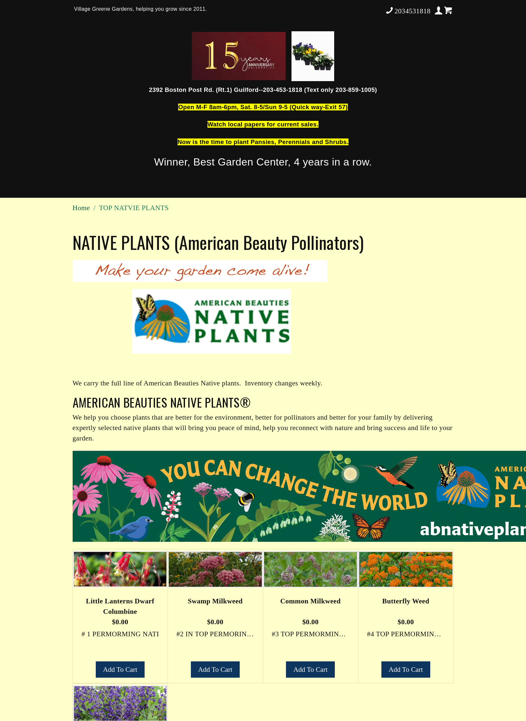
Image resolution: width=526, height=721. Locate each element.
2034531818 (408, 10)
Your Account (439, 10)
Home (81, 208)
